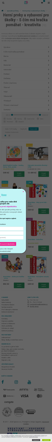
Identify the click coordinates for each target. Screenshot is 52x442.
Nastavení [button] (36, 440)
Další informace (33, 437)
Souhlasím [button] (46, 440)
